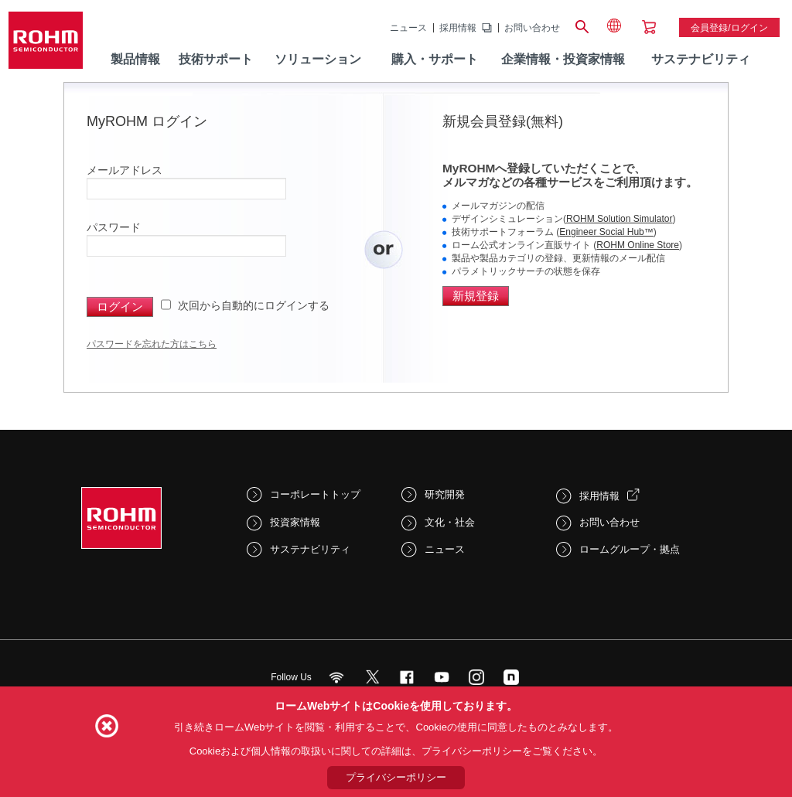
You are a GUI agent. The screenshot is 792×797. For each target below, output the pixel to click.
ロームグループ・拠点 (629, 549)
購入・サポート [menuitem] (434, 59)
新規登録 (475, 295)
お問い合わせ (532, 27)
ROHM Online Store (637, 245)
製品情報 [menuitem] (135, 59)
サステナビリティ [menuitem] (700, 59)
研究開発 (445, 494)
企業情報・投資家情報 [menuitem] (563, 59)
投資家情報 (295, 522)
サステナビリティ (310, 549)
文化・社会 (450, 522)
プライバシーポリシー (396, 777)
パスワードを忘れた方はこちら (152, 344)
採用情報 (457, 27)
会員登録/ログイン (729, 27)
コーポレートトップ (315, 494)
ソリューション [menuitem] (318, 59)
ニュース (408, 27)
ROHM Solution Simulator (619, 218)
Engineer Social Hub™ (606, 231)
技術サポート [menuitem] (216, 59)
